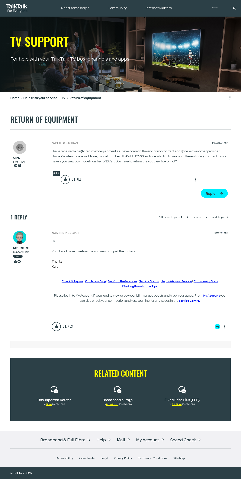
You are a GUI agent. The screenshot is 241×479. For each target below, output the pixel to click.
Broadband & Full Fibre (62, 439)
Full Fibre (177, 404)
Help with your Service (178, 281)
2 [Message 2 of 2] (222, 143)
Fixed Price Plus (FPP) (182, 399)
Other (56, 173)
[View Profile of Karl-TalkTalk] (21, 248)
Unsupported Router (54, 399)
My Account (211, 295)
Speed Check (183, 439)
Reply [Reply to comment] (217, 326)
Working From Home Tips (140, 286)
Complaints (87, 458)
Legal (104, 458)
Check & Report (68, 281)
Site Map (179, 458)
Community (217, 8)
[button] (234, 8)
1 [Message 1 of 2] (222, 233)
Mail (121, 439)
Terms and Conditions (152, 458)
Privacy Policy (123, 458)
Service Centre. (189, 300)
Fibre (49, 404)
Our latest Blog (93, 281)
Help (101, 439)
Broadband (112, 404)
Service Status (149, 281)
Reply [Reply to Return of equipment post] (210, 193)
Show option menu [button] (228, 97)
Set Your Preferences (121, 281)
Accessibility (64, 458)
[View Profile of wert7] (19, 158)
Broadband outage (118, 399)
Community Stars (210, 281)
